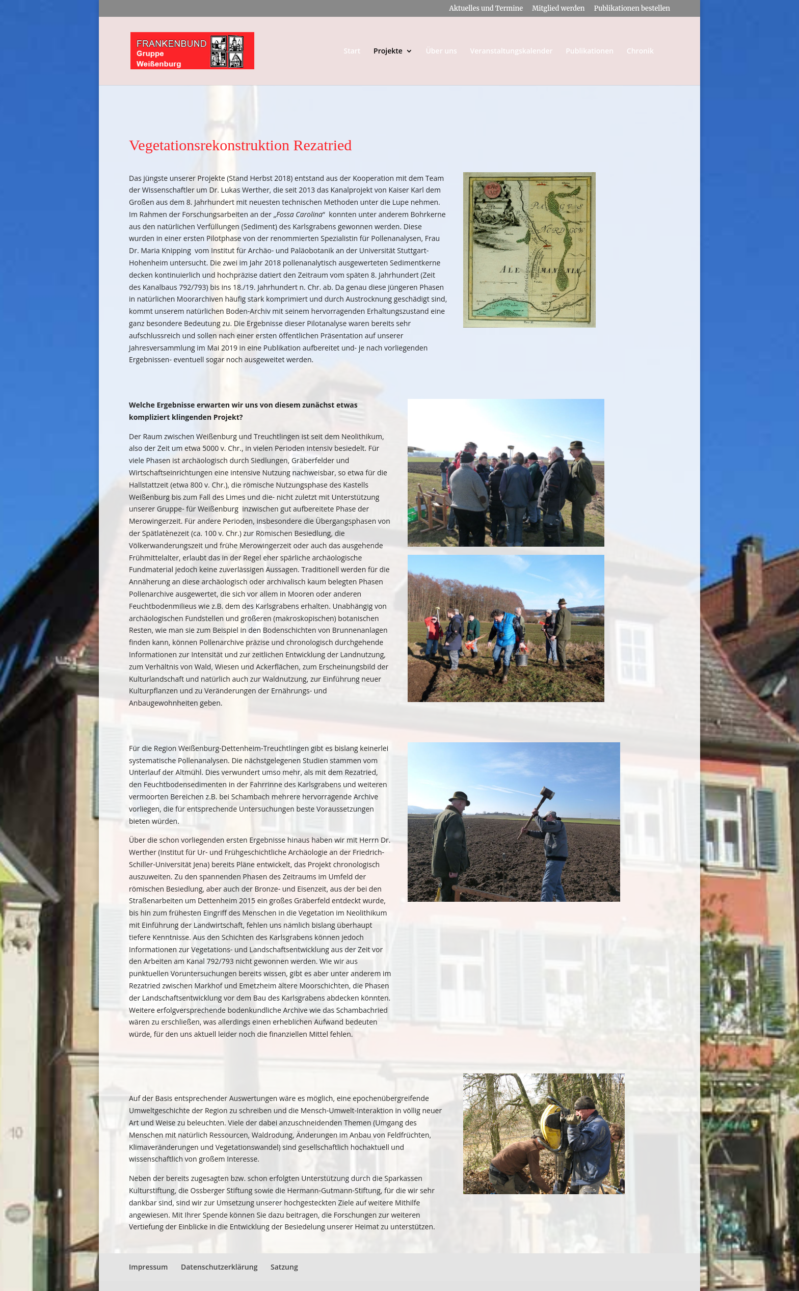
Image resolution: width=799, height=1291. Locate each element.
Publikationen (590, 51)
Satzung (284, 1267)
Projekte (388, 51)
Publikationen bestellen (632, 9)
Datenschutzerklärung (219, 1267)
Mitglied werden (558, 9)
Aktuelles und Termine (486, 9)
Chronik (640, 51)
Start (351, 51)
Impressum (148, 1267)
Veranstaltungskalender (511, 51)
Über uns (441, 51)
